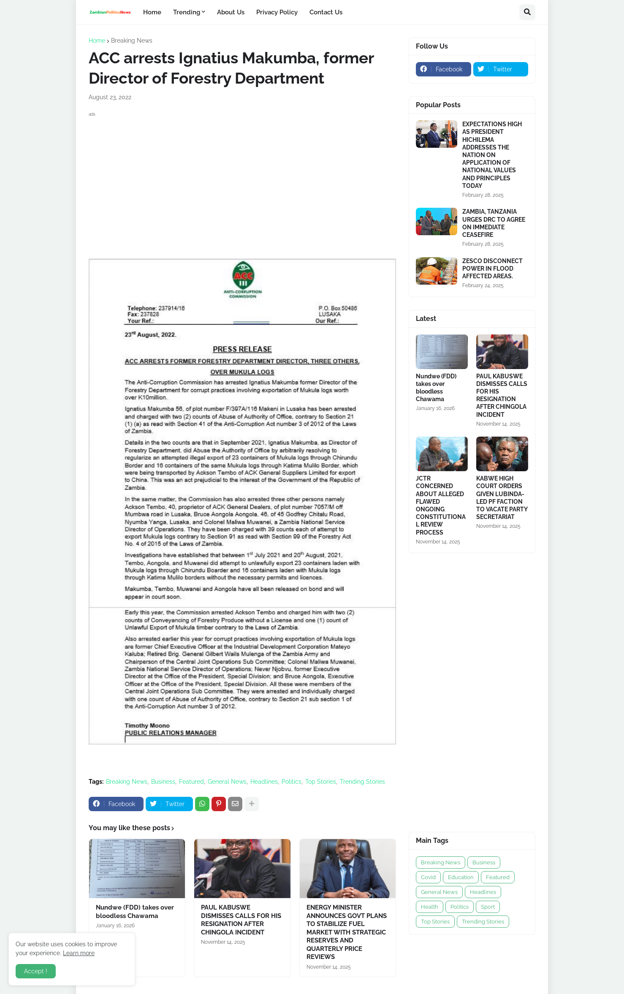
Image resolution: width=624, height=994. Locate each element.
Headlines (264, 781)
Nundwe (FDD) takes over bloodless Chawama (135, 912)
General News (227, 781)
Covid (428, 877)
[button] (527, 12)
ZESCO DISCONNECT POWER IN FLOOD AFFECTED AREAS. (492, 269)
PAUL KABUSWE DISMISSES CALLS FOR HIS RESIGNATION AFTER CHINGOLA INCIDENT (241, 920)
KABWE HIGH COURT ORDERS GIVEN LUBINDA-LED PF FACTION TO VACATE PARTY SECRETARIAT (501, 497)
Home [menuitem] (152, 12)
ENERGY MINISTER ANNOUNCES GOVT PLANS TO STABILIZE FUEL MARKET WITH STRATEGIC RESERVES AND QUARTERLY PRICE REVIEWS (347, 932)
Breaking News (131, 40)
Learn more (79, 953)
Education (461, 877)
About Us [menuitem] (230, 12)
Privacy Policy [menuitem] (277, 12)
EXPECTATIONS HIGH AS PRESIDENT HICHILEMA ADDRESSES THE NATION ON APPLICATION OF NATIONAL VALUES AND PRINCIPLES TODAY (492, 155)
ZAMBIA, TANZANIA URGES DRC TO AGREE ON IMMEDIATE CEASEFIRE (493, 223)
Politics (291, 781)
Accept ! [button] (35, 971)
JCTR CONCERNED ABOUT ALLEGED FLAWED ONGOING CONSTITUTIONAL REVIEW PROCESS (441, 505)
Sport (488, 907)
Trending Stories (362, 781)
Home (97, 40)
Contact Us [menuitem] (325, 12)
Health (429, 907)
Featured (191, 781)
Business (163, 781)
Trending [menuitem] (186, 12)
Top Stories (320, 781)
